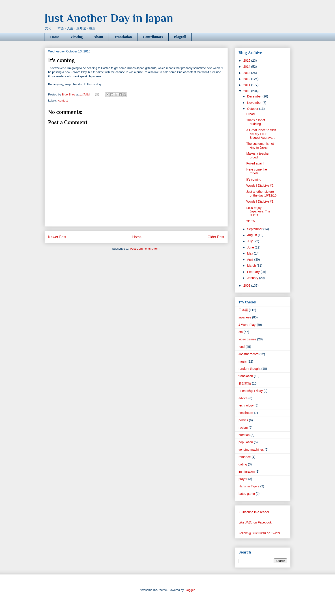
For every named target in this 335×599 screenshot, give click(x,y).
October (253, 108)
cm (240, 332)
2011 (247, 85)
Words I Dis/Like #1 (259, 201)
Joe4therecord (248, 354)
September (255, 229)
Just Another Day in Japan (109, 18)
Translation (123, 37)
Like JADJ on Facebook (255, 522)
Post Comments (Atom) (145, 248)
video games (247, 339)
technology (246, 405)
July (250, 241)
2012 (247, 79)
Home (54, 37)
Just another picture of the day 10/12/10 (261, 193)
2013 (247, 73)
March (252, 265)
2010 (247, 91)
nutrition (244, 435)
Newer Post (57, 237)
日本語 (243, 310)
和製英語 (244, 383)
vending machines (251, 449)
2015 (247, 60)
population (245, 442)
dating (242, 464)
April (250, 259)
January (253, 278)
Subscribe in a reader (254, 512)
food (241, 346)
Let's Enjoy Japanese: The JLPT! (258, 211)
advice (242, 398)
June (251, 247)
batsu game (246, 493)
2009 (247, 285)
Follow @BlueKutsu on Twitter (259, 533)
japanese (244, 317)
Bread (250, 114)
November (254, 102)
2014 (247, 66)
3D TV (250, 221)
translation (245, 376)
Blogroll (180, 37)
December (254, 96)
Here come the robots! (256, 171)
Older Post (216, 237)
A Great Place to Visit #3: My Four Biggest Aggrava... (261, 133)
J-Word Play (247, 325)
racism (243, 427)
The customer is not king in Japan (260, 145)
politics (243, 420)
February (253, 272)
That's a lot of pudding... (255, 122)
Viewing (76, 37)
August (252, 235)
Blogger (189, 590)
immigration (246, 471)
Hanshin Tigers (248, 486)
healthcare (245, 413)
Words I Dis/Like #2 (259, 185)
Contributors (153, 37)
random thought (249, 368)
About (98, 37)
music (242, 361)
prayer (242, 479)
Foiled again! (255, 163)
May (250, 253)
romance (244, 457)
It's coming (253, 179)
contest (63, 100)
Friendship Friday (250, 391)
